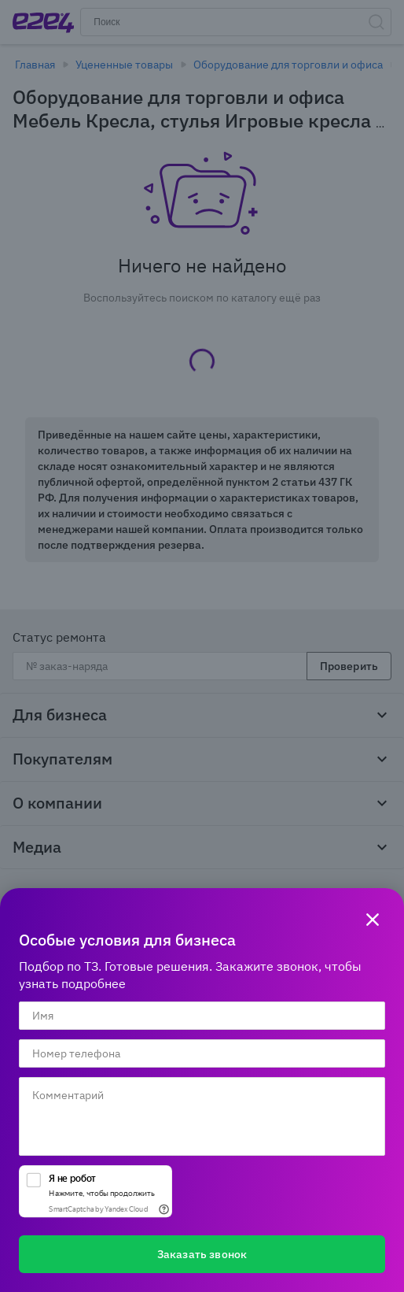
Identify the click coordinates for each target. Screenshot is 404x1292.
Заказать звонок (202, 1254)
